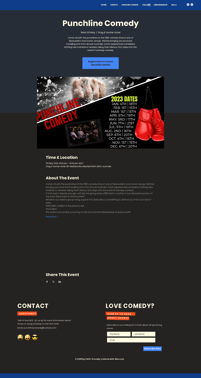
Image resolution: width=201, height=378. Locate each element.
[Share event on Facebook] (47, 282)
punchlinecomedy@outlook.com (40, 328)
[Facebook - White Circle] (188, 4)
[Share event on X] (53, 282)
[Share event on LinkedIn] (60, 282)
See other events (100, 64)
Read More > (52, 216)
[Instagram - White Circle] (192, 4)
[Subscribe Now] (152, 348)
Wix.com (119, 359)
